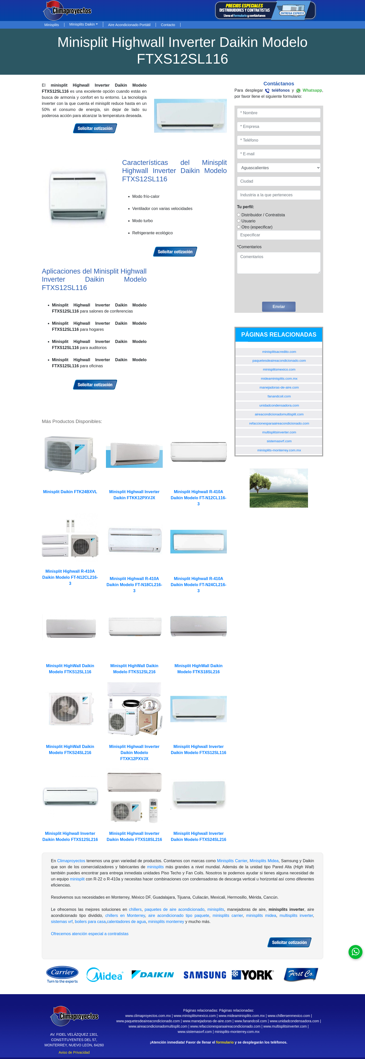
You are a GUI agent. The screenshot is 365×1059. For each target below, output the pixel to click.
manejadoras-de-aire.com (279, 387)
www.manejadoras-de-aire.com (207, 1021)
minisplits (155, 867)
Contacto (168, 25)
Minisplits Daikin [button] (82, 24)
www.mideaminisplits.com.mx (241, 1016)
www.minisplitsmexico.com (195, 1016)
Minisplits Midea (264, 861)
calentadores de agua (126, 921)
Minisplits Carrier (232, 861)
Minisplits (51, 25)
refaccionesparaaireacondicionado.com (279, 423)
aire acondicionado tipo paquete (178, 915)
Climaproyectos (71, 861)
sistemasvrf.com (279, 441)
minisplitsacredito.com (279, 352)
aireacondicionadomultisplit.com (279, 414)
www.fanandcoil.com (250, 1021)
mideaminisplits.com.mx (279, 378)
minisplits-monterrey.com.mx (279, 450)
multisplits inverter (296, 915)
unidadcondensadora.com (279, 405)
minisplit (77, 879)
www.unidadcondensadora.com (294, 1021)
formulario (225, 1042)
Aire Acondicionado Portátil (129, 25)
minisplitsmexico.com (279, 369)
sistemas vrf (61, 921)
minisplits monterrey (166, 921)
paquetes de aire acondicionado (175, 909)
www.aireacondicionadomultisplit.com (158, 1026)
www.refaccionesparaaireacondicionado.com (225, 1026)
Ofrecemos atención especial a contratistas (90, 934)
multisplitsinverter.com (279, 432)
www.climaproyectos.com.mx (148, 1016)
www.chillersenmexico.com (289, 1016)
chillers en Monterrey (125, 915)
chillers (135, 909)
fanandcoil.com (279, 396)
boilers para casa (90, 921)
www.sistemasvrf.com (195, 1032)
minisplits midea (261, 915)
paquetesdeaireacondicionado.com (279, 360)
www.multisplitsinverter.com (285, 1026)
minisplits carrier (228, 915)
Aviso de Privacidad (74, 1052)
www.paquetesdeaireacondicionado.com (148, 1021)
